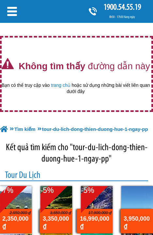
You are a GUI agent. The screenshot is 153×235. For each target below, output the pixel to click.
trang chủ (60, 85)
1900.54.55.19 (122, 7)
